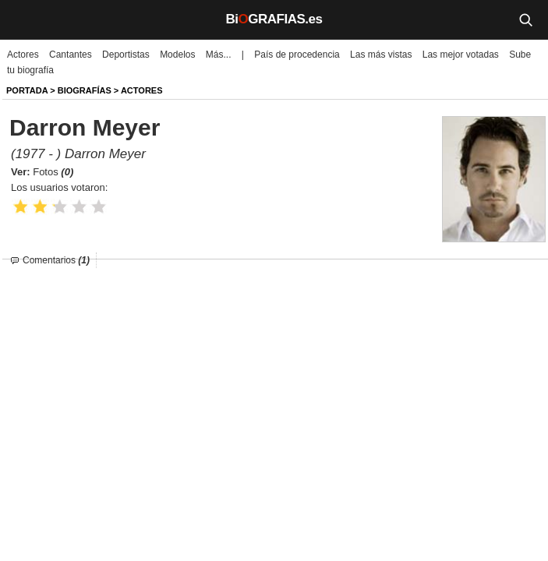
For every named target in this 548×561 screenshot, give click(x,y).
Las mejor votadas (460, 54)
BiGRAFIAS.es (274, 19)
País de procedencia (296, 54)
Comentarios (56, 260)
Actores (23, 54)
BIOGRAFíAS (84, 90)
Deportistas (126, 54)
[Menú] (23, 19)
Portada (27, 90)
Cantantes (70, 54)
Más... (219, 54)
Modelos (177, 54)
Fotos (53, 172)
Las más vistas (381, 54)
